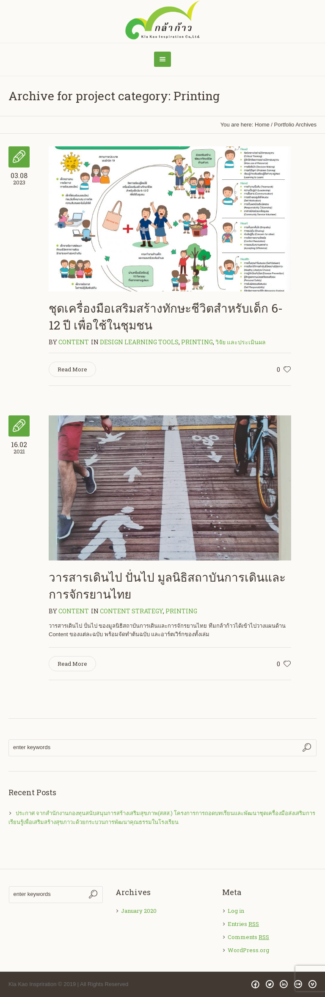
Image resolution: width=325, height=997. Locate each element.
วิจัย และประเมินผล (240, 342)
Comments (248, 937)
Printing (197, 342)
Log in (236, 911)
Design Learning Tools (139, 342)
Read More (72, 369)
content (73, 342)
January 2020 (139, 911)
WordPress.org (248, 950)
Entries (243, 924)
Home (262, 124)
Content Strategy (131, 611)
